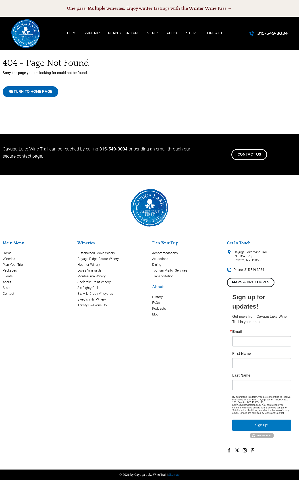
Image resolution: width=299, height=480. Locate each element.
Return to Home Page (30, 91)
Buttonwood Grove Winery (96, 253)
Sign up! (261, 425)
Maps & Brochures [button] (250, 282)
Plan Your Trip (123, 33)
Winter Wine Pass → (210, 8)
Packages (10, 270)
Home (72, 33)
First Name (241, 353)
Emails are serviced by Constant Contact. (261, 413)
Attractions (160, 259)
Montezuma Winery (91, 276)
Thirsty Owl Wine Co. (92, 305)
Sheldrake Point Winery (94, 282)
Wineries (93, 33)
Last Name (241, 375)
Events (152, 33)
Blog (155, 314)
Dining (156, 265)
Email (237, 332)
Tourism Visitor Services (169, 270)
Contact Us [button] (249, 154)
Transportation (162, 276)
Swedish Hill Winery (91, 299)
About (172, 33)
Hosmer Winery (88, 265)
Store (192, 33)
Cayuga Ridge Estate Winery (98, 259)
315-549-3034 (272, 33)
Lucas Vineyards (89, 270)
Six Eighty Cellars (89, 288)
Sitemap (174, 474)
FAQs (156, 303)
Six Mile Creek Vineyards (95, 294)
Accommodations (165, 253)
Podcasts (159, 309)
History (157, 297)
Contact (214, 33)
